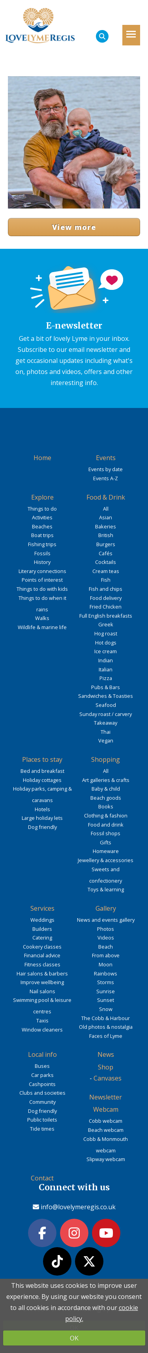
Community (42, 1101)
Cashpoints (42, 1084)
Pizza (105, 678)
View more (74, 227)
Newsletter (105, 1097)
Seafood (106, 704)
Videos (105, 937)
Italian (105, 669)
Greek (105, 624)
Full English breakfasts (105, 615)
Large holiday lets (42, 817)
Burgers (105, 544)
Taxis (42, 1020)
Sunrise (105, 991)
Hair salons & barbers (42, 973)
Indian (105, 660)
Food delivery (106, 597)
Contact (42, 1178)
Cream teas (105, 571)
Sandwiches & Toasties (105, 695)
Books (105, 806)
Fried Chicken (106, 606)
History (42, 562)
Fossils (42, 553)
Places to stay (42, 759)
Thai (106, 731)
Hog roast (105, 633)
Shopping (105, 759)
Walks (42, 618)
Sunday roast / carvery (105, 714)
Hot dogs (105, 642)
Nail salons (42, 991)
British (105, 535)
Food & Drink (105, 497)
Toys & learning (106, 889)
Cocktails (105, 562)
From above (106, 955)
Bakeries (105, 526)
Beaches (42, 526)
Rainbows (105, 973)
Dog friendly (42, 827)
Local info (42, 1054)
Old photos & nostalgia (106, 1026)
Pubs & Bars (105, 687)
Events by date (105, 469)
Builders (42, 928)
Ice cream (105, 651)
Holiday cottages (42, 780)
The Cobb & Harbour (105, 1018)
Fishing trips (42, 544)
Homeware (106, 851)
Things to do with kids (42, 588)
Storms (105, 982)
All (106, 508)
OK (74, 1338)
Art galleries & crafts (105, 780)
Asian (105, 517)
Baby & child (106, 788)
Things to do (42, 508)
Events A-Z (105, 478)
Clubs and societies (42, 1092)
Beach (105, 946)
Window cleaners (42, 1029)
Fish (106, 579)
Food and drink (106, 824)
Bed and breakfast (42, 770)
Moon (105, 964)
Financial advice (42, 955)
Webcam (105, 1109)
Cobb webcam (105, 1120)
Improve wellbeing (42, 982)
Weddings (42, 919)
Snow (105, 1009)
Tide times (42, 1128)
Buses (42, 1065)
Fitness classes (42, 964)
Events (106, 457)
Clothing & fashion (105, 815)
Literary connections (42, 571)
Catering (42, 937)
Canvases (108, 1078)
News (105, 1054)
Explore (42, 497)
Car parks (42, 1075)
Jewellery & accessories (105, 860)
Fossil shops (105, 833)
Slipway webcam (105, 1159)
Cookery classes (42, 946)
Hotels (42, 809)
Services (42, 908)
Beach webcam (106, 1129)
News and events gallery (106, 919)
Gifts (105, 842)
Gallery (106, 908)
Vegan (105, 740)
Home (42, 457)
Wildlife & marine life (42, 627)
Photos (105, 928)
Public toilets (42, 1119)
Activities (42, 517)
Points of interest (42, 579)
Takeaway (105, 722)
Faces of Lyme (105, 1035)
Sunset (105, 999)
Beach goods (105, 797)
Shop (105, 1067)
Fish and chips (105, 588)
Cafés (105, 553)
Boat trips (42, 535)
